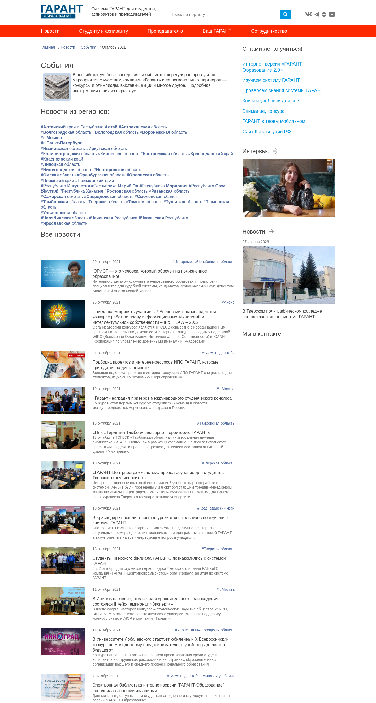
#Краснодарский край (216, 508)
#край (210, 154)
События (88, 47)
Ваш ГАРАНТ (217, 31)
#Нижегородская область (212, 630)
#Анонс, (182, 630)
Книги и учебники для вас (271, 100)
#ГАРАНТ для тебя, (184, 676)
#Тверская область (218, 463)
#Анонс (228, 302)
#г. (51, 138)
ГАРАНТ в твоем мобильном (274, 121)
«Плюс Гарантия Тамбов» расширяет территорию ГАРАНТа (151, 432)
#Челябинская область (214, 262)
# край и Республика (80, 127)
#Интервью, (183, 262)
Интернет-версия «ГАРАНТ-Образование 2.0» (273, 67)
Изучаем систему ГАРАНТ (271, 80)
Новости (50, 31)
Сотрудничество (269, 31)
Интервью (261, 151)
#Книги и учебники (218, 676)
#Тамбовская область (216, 423)
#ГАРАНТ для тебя (218, 353)
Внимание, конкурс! (264, 111)
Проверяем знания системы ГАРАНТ (283, 90)
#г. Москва (226, 389)
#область (143, 127)
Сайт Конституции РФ (267, 131)
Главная (48, 47)
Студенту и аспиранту (103, 31)
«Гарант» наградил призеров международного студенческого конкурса (162, 398)
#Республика (66, 186)
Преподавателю (165, 31)
